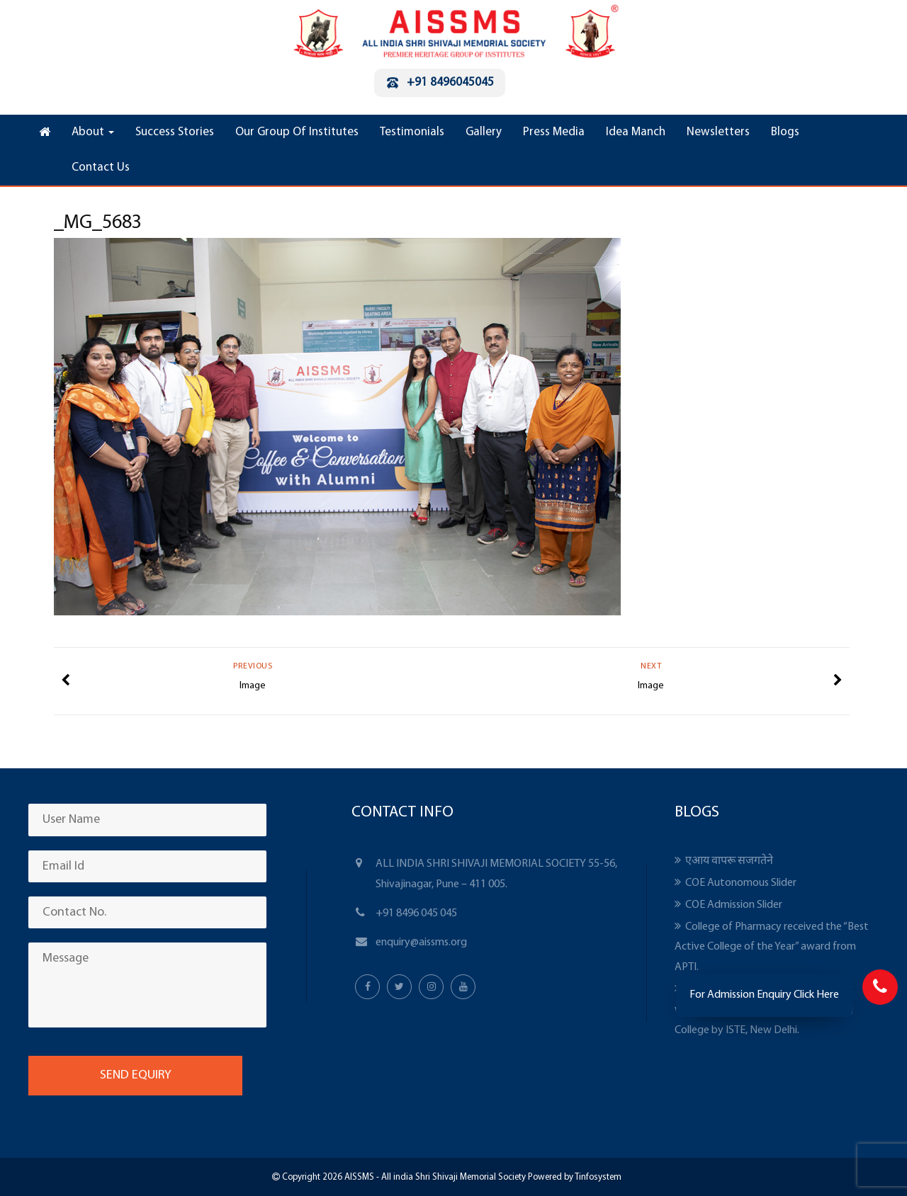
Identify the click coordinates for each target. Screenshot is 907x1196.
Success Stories (174, 132)
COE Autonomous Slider (740, 883)
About (93, 132)
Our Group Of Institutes (297, 132)
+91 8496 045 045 (416, 913)
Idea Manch (635, 132)
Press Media (554, 132)
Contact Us (101, 167)
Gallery (484, 132)
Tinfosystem (598, 1177)
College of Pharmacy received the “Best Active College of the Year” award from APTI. (772, 947)
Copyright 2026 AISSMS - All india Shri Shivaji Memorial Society (403, 1177)
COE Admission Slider (733, 905)
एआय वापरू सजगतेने (729, 861)
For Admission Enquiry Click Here (764, 995)
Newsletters (718, 132)
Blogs (785, 132)
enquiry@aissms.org (421, 942)
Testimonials (412, 132)
